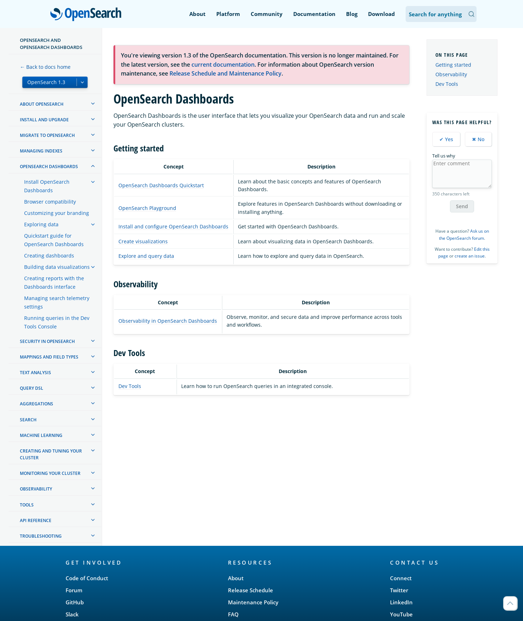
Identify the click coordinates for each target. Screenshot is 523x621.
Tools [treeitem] (27, 505)
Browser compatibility (50, 201)
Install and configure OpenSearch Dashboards (173, 226)
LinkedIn (401, 602)
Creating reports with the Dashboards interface (54, 282)
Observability (451, 74)
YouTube (401, 614)
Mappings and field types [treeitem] (49, 357)
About (197, 13)
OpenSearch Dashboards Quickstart (161, 185)
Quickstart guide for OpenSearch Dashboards (54, 240)
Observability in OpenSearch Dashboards (167, 320)
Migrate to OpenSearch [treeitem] (47, 135)
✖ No (478, 139)
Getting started (453, 64)
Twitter (399, 590)
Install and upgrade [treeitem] (44, 120)
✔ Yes (446, 139)
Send (462, 206)
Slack (72, 614)
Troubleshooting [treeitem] (41, 536)
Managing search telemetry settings (56, 302)
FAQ (233, 614)
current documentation (223, 64)
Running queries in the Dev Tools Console (56, 322)
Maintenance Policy (253, 602)
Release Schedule (250, 590)
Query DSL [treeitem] (31, 388)
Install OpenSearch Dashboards (46, 186)
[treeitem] (93, 103)
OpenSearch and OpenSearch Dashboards (51, 43)
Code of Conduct (87, 578)
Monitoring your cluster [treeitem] (50, 473)
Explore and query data (146, 256)
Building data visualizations (57, 267)
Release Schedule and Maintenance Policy (225, 73)
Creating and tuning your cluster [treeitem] (51, 454)
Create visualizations (143, 241)
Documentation (314, 13)
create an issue (470, 256)
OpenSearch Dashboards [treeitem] (49, 166)
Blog (351, 13)
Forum (74, 590)
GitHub (75, 602)
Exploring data (41, 224)
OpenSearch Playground (147, 208)
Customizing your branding (56, 213)
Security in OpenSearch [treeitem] (47, 341)
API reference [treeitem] (35, 520)
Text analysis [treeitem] (35, 373)
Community (267, 13)
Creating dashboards (49, 255)
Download (381, 13)
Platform (228, 13)
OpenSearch (87, 14)
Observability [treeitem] (36, 489)
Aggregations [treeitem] (36, 404)
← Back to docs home (45, 66)
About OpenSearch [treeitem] (41, 104)
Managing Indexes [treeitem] (41, 151)
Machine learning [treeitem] (41, 435)
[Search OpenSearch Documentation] (441, 14)
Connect (401, 578)
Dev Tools (129, 386)
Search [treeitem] (28, 420)
